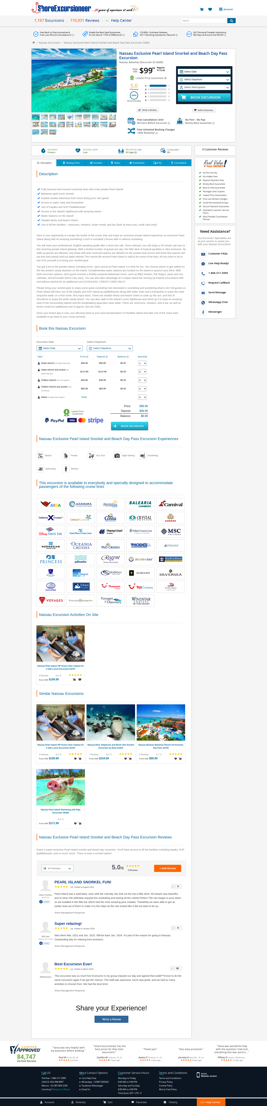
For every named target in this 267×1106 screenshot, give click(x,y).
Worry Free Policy (168, 1089)
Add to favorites (203, 110)
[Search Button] (231, 20)
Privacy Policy (166, 1081)
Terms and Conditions (170, 1078)
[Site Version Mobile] (208, 1074)
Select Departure (96, 341)
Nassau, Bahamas (129, 62)
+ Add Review (167, 868)
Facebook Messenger (91, 1085)
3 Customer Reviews (215, 149)
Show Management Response (69, 912)
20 (177, 968)
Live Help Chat (87, 1078)
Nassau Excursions (49, 42)
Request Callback (61, 1089)
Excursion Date (45, 341)
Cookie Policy (165, 1085)
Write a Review (147, 110)
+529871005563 (101, 1081)
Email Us (84, 1089)
